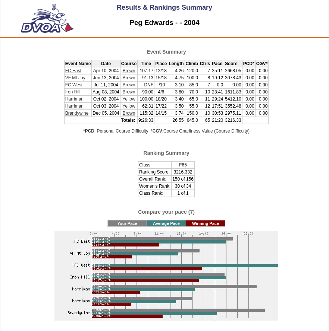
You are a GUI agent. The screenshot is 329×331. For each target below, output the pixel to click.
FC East (73, 70)
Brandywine (77, 113)
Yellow (128, 99)
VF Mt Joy (75, 77)
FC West (73, 84)
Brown (128, 70)
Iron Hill (73, 92)
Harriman (74, 99)
